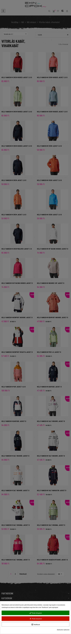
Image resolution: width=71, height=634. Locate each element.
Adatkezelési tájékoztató (63, 629)
